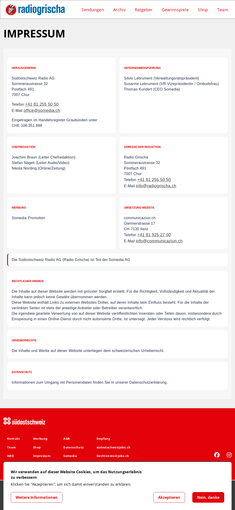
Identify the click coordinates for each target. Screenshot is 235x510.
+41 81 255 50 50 (42, 104)
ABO (10, 456)
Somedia (70, 456)
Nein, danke (208, 497)
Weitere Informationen (37, 497)
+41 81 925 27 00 (154, 234)
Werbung (40, 438)
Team (222, 9)
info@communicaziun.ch (159, 241)
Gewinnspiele (175, 9)
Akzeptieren (169, 497)
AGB (66, 438)
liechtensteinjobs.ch (113, 456)
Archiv (119, 9)
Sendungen (92, 9)
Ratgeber (144, 9)
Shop (203, 9)
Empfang (103, 438)
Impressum (42, 456)
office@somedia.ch (42, 110)
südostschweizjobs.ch (114, 447)
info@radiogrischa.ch (156, 186)
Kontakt (13, 438)
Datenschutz (73, 447)
